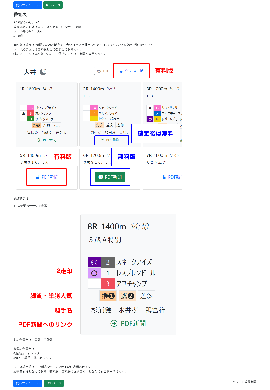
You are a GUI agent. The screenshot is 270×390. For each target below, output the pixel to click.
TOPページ (53, 5)
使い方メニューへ (28, 5)
